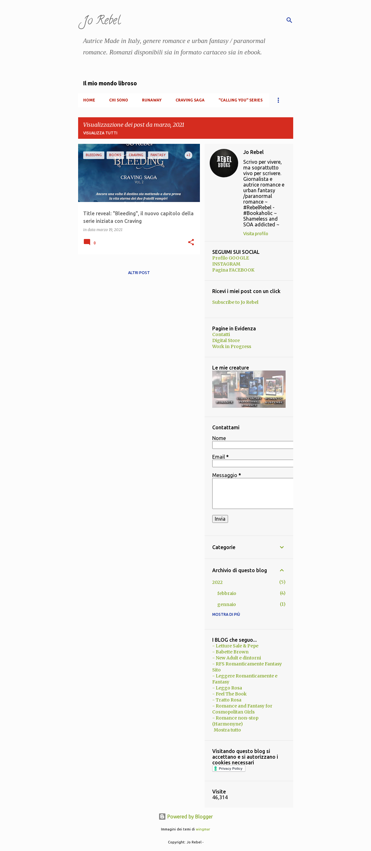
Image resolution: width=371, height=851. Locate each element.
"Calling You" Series (241, 100)
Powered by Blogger (185, 816)
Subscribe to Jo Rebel (235, 302)
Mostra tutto (227, 730)
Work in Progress (231, 346)
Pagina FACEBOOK (233, 270)
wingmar (203, 829)
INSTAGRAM (226, 264)
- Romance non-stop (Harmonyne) (235, 721)
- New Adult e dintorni (236, 658)
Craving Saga (190, 100)
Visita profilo (255, 233)
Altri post (139, 273)
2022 (217, 582)
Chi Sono (118, 100)
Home (89, 100)
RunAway (152, 100)
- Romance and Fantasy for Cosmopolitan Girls (242, 709)
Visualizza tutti (100, 133)
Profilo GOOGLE (230, 258)
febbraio (226, 593)
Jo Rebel (102, 21)
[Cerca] (289, 20)
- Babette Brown (230, 652)
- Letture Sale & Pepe (235, 646)
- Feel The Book (229, 694)
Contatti (221, 334)
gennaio (226, 604)
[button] (191, 242)
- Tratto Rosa (226, 700)
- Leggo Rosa (227, 688)
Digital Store (226, 340)
